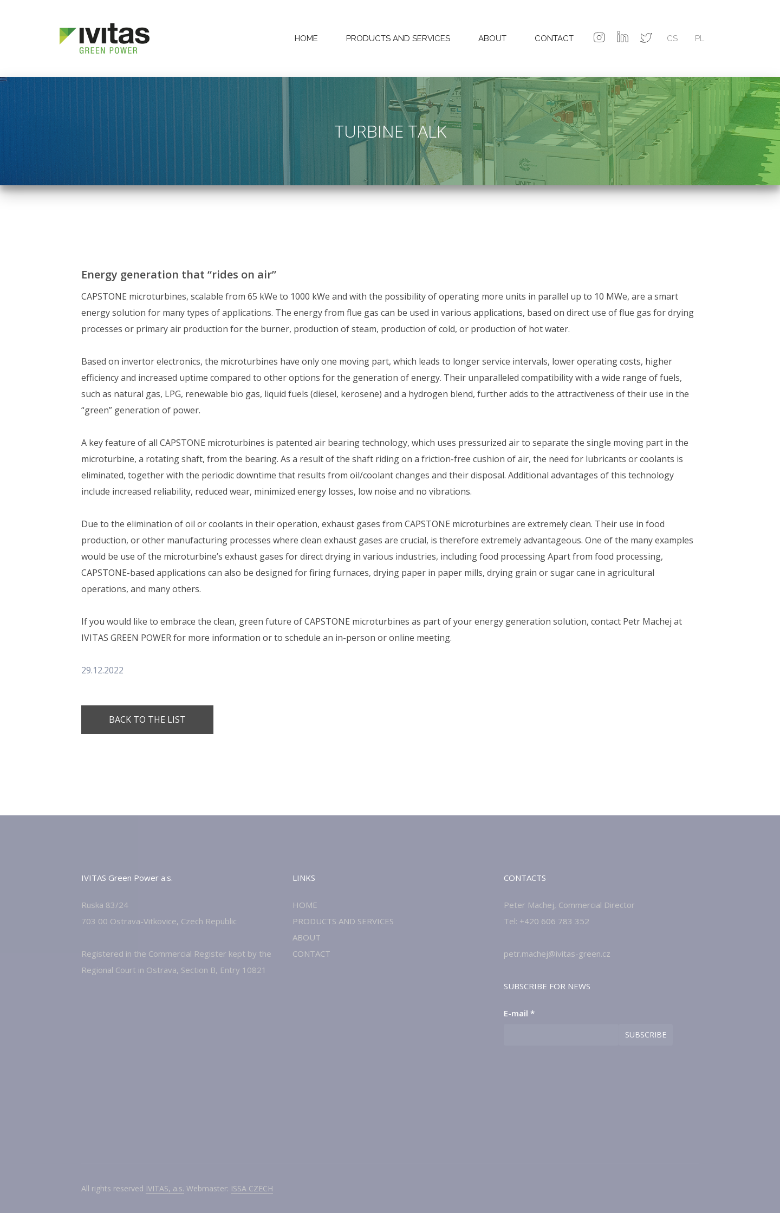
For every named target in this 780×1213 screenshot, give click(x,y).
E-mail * (519, 1013)
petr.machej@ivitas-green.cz (557, 953)
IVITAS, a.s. (165, 1188)
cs (672, 38)
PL (699, 38)
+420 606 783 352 (554, 921)
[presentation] (586, 1077)
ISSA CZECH (252, 1188)
